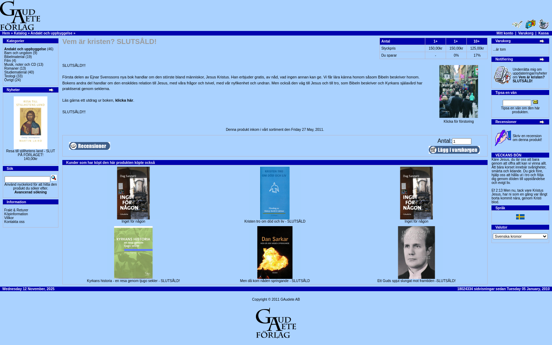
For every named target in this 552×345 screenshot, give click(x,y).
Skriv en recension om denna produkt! (527, 138)
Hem (6, 33)
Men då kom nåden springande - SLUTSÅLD (275, 281)
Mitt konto (504, 33)
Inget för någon (133, 221)
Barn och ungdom (18, 53)
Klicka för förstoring (458, 119)
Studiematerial (15, 72)
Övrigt (9, 80)
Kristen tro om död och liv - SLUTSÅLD (274, 221)
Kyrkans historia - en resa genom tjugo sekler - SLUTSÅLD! (133, 281)
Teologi (9, 76)
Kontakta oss (14, 222)
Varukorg (525, 33)
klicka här (124, 100)
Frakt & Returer (16, 210)
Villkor (9, 218)
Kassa (543, 33)
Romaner (11, 68)
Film (7, 61)
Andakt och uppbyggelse (52, 33)
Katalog (20, 33)
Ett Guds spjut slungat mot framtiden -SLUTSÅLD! (416, 281)
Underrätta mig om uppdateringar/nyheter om (530, 75)
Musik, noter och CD (20, 64)
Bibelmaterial (14, 57)
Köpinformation (16, 214)
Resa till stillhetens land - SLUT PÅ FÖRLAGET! (30, 153)
